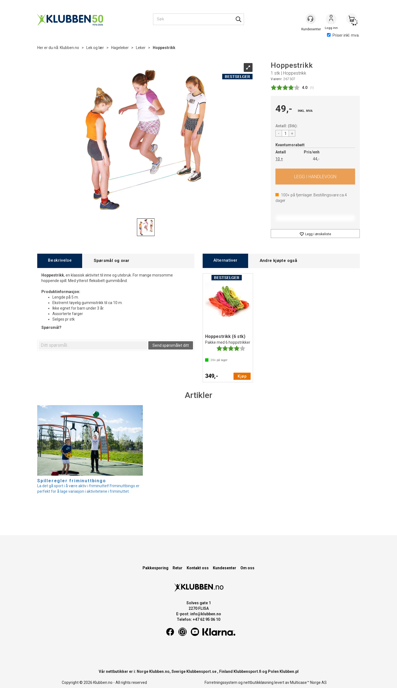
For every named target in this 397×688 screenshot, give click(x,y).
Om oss (247, 568)
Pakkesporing (155, 568)
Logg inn (331, 19)
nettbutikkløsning (258, 682)
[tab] (59, 261)
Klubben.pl (289, 671)
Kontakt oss (198, 568)
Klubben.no (69, 47)
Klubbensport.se (201, 671)
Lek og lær (95, 47)
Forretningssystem (221, 682)
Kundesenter (224, 568)
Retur (178, 568)
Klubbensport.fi (247, 671)
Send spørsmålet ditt (170, 345)
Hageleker (120, 47)
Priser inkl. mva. (343, 35)
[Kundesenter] (311, 19)
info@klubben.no (205, 614)
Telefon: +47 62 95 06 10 (198, 619)
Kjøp (315, 177)
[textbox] (93, 345)
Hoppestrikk (164, 47)
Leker (141, 47)
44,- (316, 159)
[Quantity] (285, 133)
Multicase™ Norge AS (308, 682)
